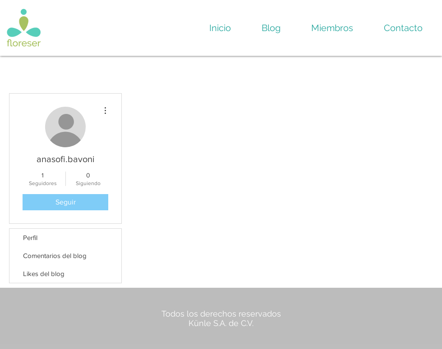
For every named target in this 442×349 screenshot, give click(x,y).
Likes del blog (43, 273)
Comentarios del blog (55, 255)
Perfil (30, 237)
